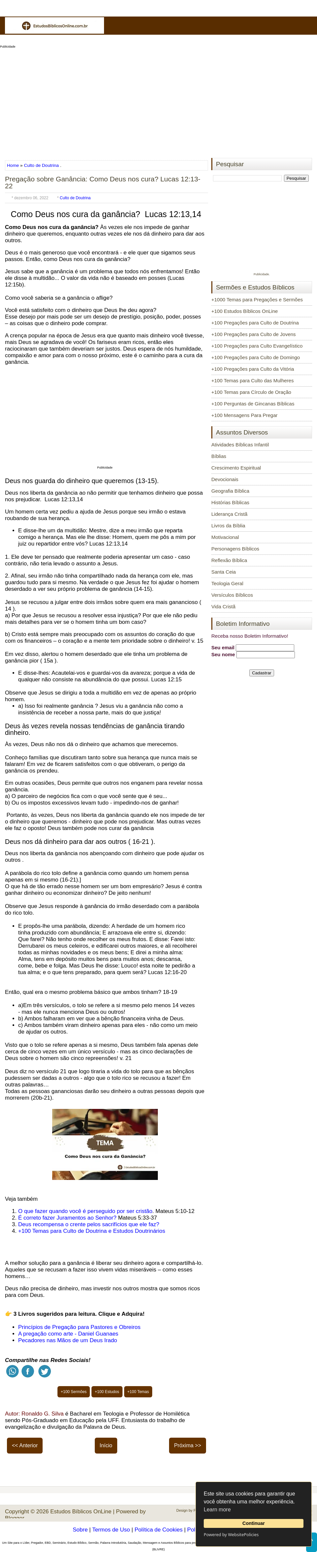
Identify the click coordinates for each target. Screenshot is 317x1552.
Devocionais (224, 479)
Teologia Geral (227, 583)
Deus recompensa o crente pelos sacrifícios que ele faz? (88, 1224)
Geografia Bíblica (230, 491)
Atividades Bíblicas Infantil (240, 444)
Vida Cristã (223, 606)
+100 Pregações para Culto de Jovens (253, 334)
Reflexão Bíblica (229, 560)
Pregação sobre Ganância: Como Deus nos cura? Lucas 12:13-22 (102, 182)
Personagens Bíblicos (235, 548)
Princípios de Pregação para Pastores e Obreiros (79, 1327)
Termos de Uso (111, 1530)
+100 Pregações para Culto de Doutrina (255, 322)
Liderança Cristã (229, 514)
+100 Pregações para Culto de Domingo (255, 357)
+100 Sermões (74, 1391)
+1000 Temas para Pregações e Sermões (257, 299)
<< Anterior (25, 1445)
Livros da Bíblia (228, 525)
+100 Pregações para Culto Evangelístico (256, 346)
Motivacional (225, 537)
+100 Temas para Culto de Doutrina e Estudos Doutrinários (91, 1231)
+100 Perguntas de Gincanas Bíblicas (252, 403)
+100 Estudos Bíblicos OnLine (244, 311)
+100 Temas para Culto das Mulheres (252, 380)
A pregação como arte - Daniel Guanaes (68, 1334)
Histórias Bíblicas (230, 502)
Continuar (253, 1523)
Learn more (217, 1509)
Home (13, 165)
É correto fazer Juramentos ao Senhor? (67, 1218)
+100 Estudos (107, 1391)
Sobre (80, 1530)
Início (106, 1445)
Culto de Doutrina (41, 165)
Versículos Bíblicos (232, 595)
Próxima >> (187, 1445)
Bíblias (218, 456)
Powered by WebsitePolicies (231, 1534)
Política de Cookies (158, 1530)
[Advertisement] (158, 101)
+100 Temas (138, 1391)
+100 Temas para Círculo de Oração (251, 392)
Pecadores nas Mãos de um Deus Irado (67, 1340)
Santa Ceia (223, 572)
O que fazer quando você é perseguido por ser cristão (85, 1211)
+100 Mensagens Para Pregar (244, 415)
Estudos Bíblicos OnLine (80, 1511)
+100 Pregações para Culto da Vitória (252, 369)
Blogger (14, 1518)
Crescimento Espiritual (236, 468)
